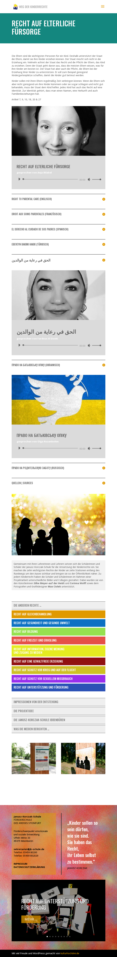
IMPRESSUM (20, 863)
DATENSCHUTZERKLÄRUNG (29, 867)
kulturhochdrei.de (70, 953)
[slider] (51, 179)
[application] (58, 179)
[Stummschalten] (89, 179)
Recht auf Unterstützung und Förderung (55, 904)
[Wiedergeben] (19, 179)
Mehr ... (31, 919)
